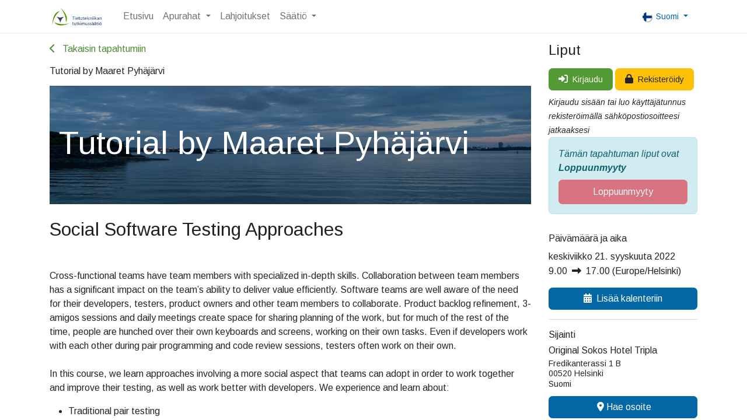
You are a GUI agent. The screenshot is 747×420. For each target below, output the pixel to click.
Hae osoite (623, 407)
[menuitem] (138, 16)
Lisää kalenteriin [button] (623, 298)
